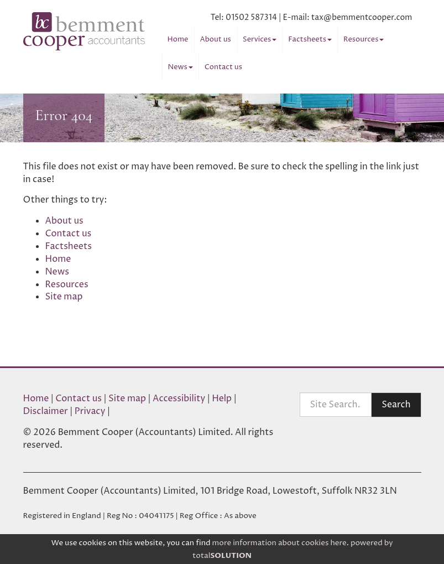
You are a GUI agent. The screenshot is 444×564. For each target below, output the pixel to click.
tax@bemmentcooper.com (361, 17)
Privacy (90, 411)
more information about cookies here (279, 543)
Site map (64, 297)
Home (178, 39)
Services (260, 39)
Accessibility (179, 398)
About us (215, 39)
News (180, 67)
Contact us (223, 67)
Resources (363, 39)
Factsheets (310, 39)
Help (222, 398)
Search (396, 405)
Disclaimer (45, 411)
